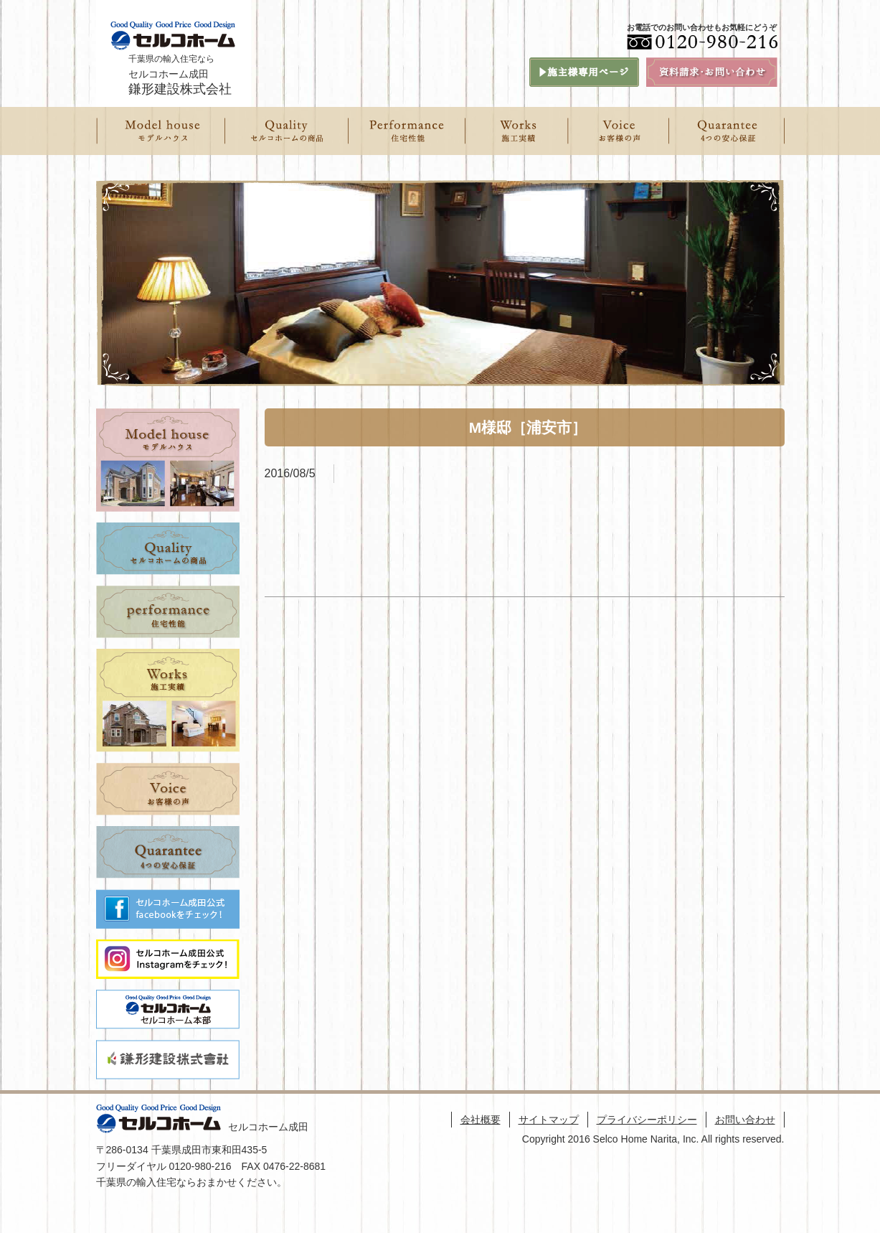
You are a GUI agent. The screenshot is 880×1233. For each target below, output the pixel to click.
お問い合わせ (745, 1119)
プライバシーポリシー (647, 1119)
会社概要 (480, 1119)
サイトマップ (549, 1119)
